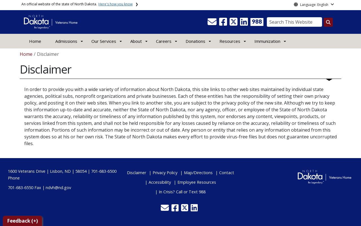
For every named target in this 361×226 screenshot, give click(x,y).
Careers (163, 41)
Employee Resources (196, 182)
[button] (213, 23)
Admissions (66, 41)
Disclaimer (136, 172)
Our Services (103, 41)
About (136, 41)
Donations (195, 41)
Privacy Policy (165, 172)
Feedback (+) (22, 221)
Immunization (267, 41)
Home (35, 41)
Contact (226, 172)
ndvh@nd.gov (58, 187)
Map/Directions (198, 172)
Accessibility (160, 182)
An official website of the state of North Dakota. (77, 4)
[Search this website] (328, 22)
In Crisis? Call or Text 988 (182, 191)
